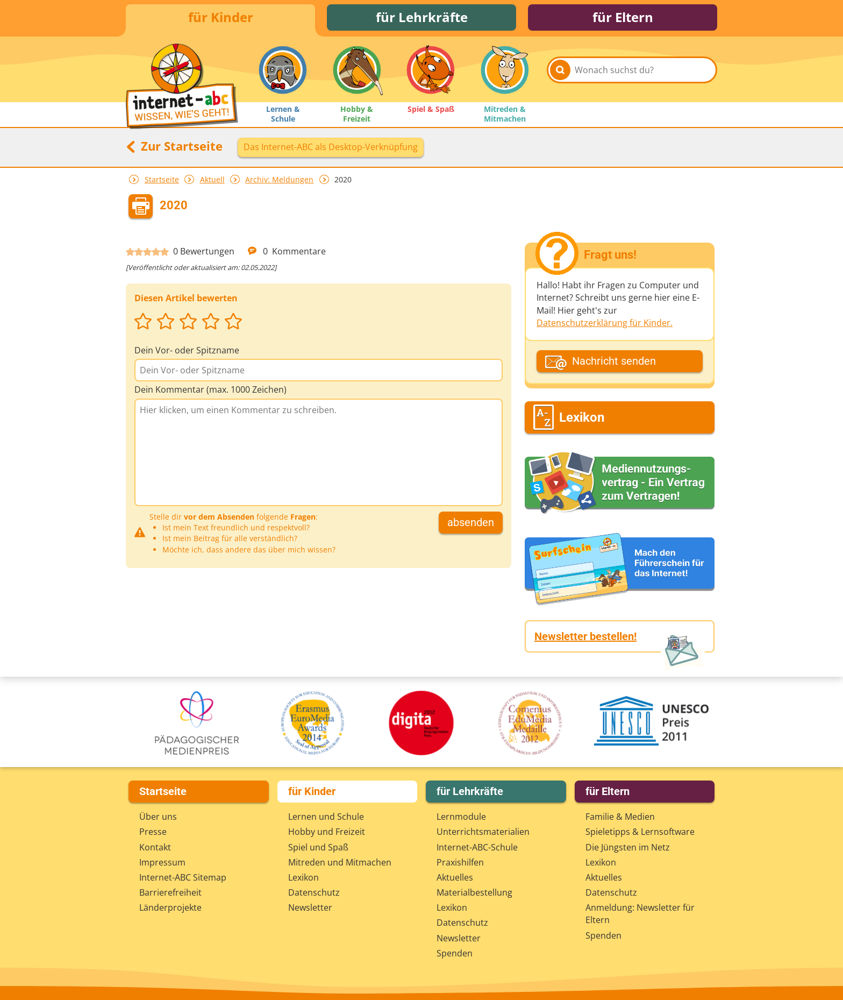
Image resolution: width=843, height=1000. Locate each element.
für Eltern (622, 17)
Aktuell (212, 179)
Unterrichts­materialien (483, 832)
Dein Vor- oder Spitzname (186, 351)
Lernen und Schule (326, 816)
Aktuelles (455, 877)
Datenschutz (314, 892)
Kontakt (155, 847)
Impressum (162, 862)
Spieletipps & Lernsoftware (640, 832)
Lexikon (303, 877)
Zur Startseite (174, 146)
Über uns (158, 816)
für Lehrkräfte (422, 17)
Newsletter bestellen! (585, 636)
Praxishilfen (460, 862)
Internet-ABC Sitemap (182, 877)
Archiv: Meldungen (279, 179)
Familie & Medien (620, 816)
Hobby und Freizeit (326, 832)
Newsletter (310, 907)
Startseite (162, 179)
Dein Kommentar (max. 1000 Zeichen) (210, 390)
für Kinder (220, 17)
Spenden (455, 953)
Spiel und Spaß (318, 847)
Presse (153, 832)
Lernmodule (461, 816)
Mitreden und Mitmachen (339, 862)
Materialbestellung (474, 892)
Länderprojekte (170, 907)
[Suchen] (560, 71)
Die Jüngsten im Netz (627, 847)
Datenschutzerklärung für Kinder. (605, 323)
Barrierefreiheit (170, 892)
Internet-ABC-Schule (477, 847)
